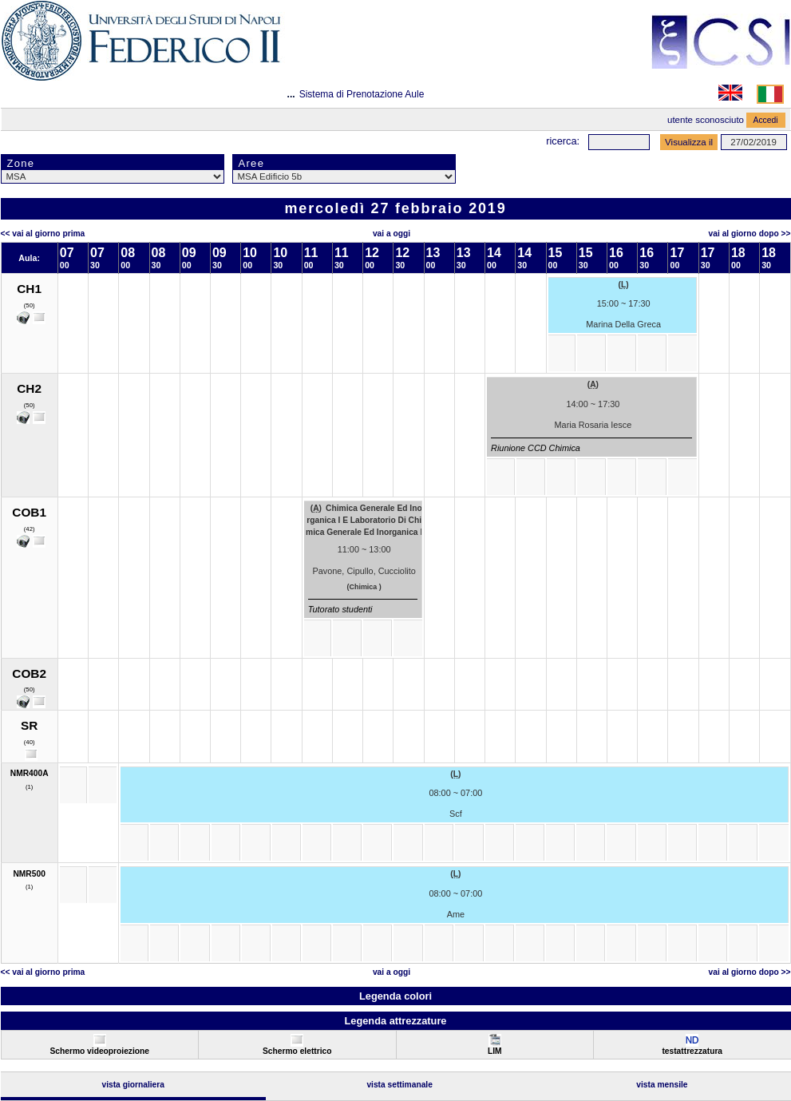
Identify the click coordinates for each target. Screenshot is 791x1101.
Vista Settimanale (399, 1084)
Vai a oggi (391, 233)
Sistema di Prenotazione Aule (362, 94)
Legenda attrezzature (395, 1021)
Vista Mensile (661, 1084)
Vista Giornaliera (132, 1084)
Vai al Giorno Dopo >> (750, 233)
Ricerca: (562, 141)
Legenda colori (395, 996)
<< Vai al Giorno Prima (43, 233)
